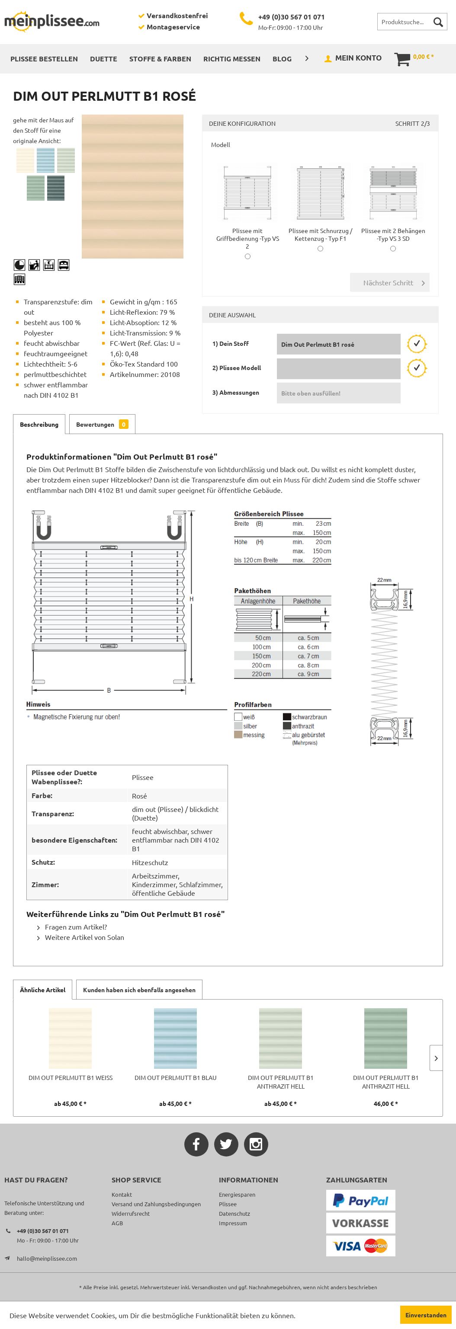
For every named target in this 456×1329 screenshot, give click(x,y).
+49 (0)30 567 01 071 (291, 16)
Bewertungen (102, 424)
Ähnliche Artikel (42, 990)
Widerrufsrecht (131, 1213)
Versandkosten (209, 1287)
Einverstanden (425, 1315)
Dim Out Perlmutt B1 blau (176, 1077)
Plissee (228, 1204)
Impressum (233, 1223)
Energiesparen (237, 1194)
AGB (117, 1223)
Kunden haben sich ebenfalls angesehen (139, 990)
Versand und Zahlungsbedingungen (156, 1204)
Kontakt (122, 1194)
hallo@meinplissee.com (47, 1258)
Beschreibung (39, 424)
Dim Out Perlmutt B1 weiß (70, 1077)
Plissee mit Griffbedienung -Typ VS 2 (247, 234)
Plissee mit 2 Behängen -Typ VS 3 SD (393, 230)
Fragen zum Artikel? (72, 926)
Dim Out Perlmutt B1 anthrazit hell (281, 1081)
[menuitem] (412, 21)
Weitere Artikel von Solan (80, 937)
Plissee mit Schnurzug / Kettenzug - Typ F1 (320, 230)
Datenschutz (234, 1213)
